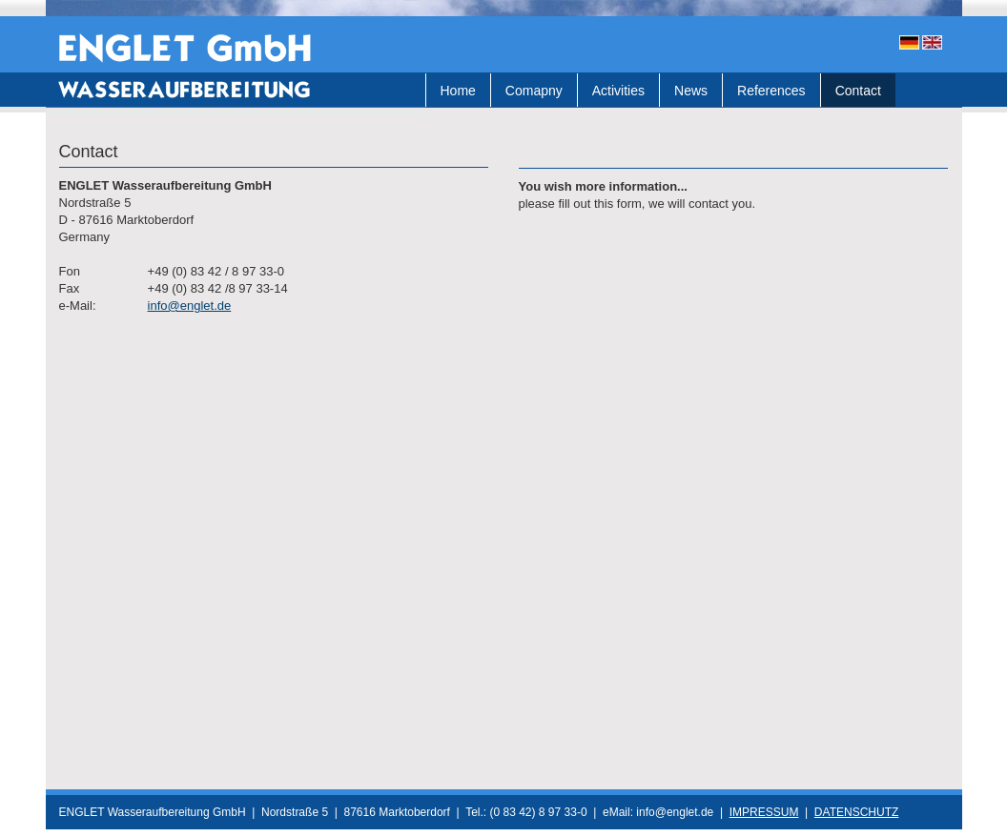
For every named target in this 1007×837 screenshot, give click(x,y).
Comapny (534, 90)
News (691, 90)
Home (458, 90)
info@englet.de (190, 305)
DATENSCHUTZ (856, 812)
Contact (858, 90)
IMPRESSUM (764, 812)
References (771, 90)
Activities (618, 90)
